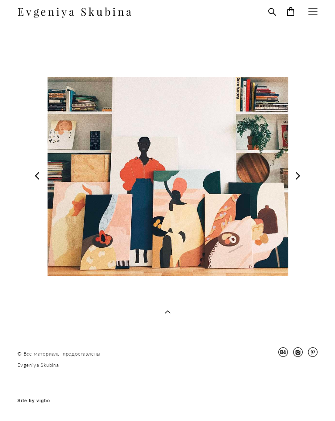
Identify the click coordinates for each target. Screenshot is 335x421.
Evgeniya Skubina (75, 12)
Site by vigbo (33, 401)
